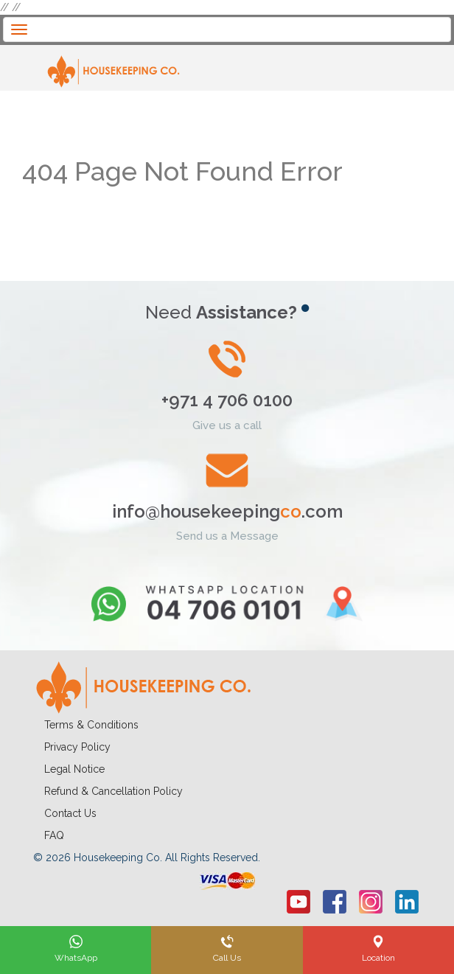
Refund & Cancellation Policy (113, 791)
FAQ (54, 835)
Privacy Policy (77, 747)
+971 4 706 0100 (227, 400)
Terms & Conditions (91, 725)
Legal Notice (74, 769)
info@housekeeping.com (227, 511)
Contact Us (70, 813)
